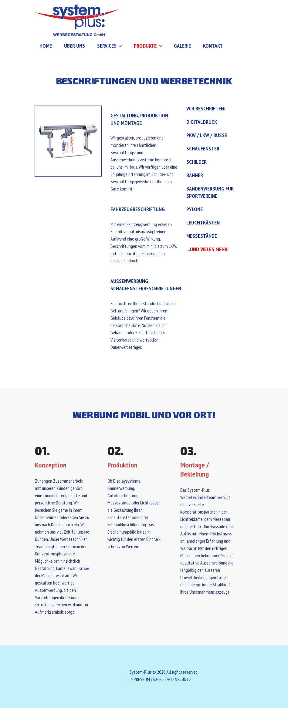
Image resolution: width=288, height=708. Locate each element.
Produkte (145, 45)
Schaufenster (202, 148)
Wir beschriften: (205, 108)
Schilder (196, 161)
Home (45, 45)
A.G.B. (158, 679)
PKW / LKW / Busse (206, 135)
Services (107, 45)
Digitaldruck (201, 121)
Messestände (201, 235)
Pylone (194, 209)
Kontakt (213, 45)
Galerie (182, 45)
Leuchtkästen (203, 222)
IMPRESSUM (140, 679)
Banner (194, 175)
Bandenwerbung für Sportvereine (210, 192)
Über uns (74, 45)
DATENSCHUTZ (178, 679)
